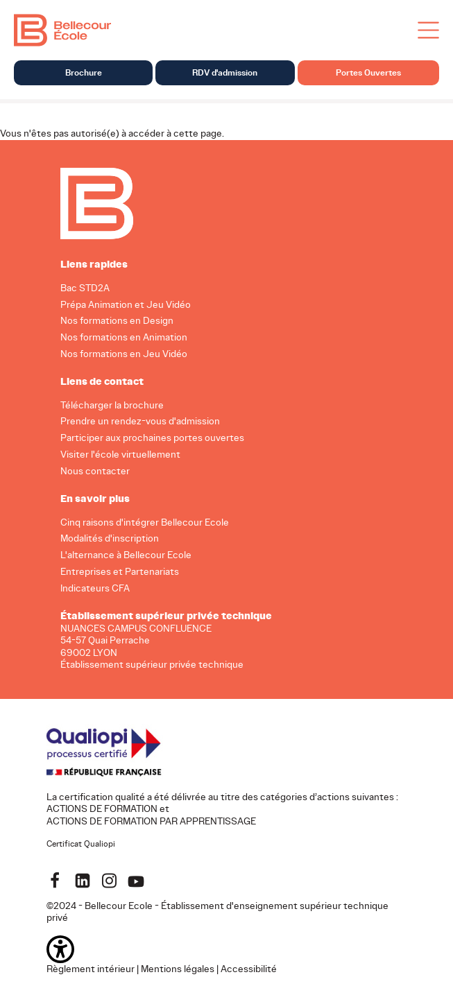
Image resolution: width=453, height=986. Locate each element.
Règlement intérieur (90, 968)
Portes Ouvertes (368, 72)
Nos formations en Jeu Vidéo (123, 354)
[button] (226, 948)
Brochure (83, 72)
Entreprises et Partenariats (119, 572)
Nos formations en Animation (123, 337)
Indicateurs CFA (95, 588)
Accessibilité (249, 968)
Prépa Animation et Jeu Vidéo (125, 304)
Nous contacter (95, 471)
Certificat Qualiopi (80, 843)
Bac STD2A (85, 287)
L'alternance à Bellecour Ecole (125, 555)
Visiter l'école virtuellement (120, 454)
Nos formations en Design (116, 321)
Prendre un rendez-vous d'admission (140, 421)
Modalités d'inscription (109, 538)
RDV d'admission (224, 72)
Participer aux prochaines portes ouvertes (152, 438)
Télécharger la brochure (112, 404)
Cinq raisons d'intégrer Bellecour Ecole (144, 522)
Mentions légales (177, 968)
